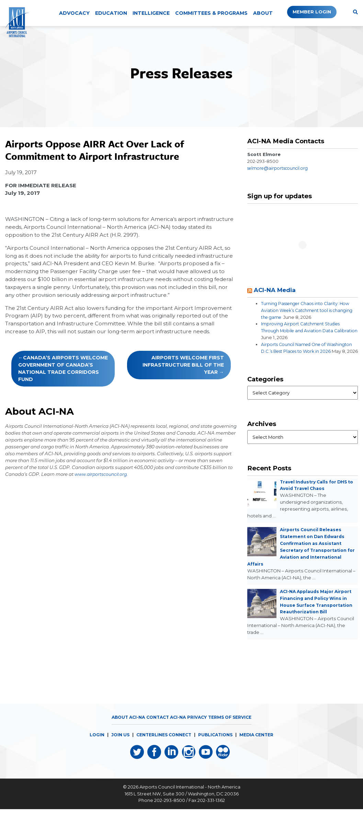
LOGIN (91, 741)
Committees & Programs (211, 13)
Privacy (198, 724)
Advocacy (74, 13)
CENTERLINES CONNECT (162, 741)
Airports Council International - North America (189, 794)
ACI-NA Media (277, 290)
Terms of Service (234, 724)
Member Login (307, 12)
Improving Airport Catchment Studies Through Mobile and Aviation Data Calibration (304, 330)
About (263, 13)
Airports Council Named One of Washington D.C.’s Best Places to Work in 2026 (308, 351)
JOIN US (115, 741)
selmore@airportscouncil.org (280, 168)
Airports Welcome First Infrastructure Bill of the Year (183, 365)
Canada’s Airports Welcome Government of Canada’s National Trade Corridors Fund (63, 368)
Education (111, 13)
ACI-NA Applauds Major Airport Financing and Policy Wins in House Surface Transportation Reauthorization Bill (315, 611)
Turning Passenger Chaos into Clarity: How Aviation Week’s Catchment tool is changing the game (309, 310)
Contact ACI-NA (164, 724)
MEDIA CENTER (261, 741)
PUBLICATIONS (217, 741)
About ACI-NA (123, 724)
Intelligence (151, 13)
